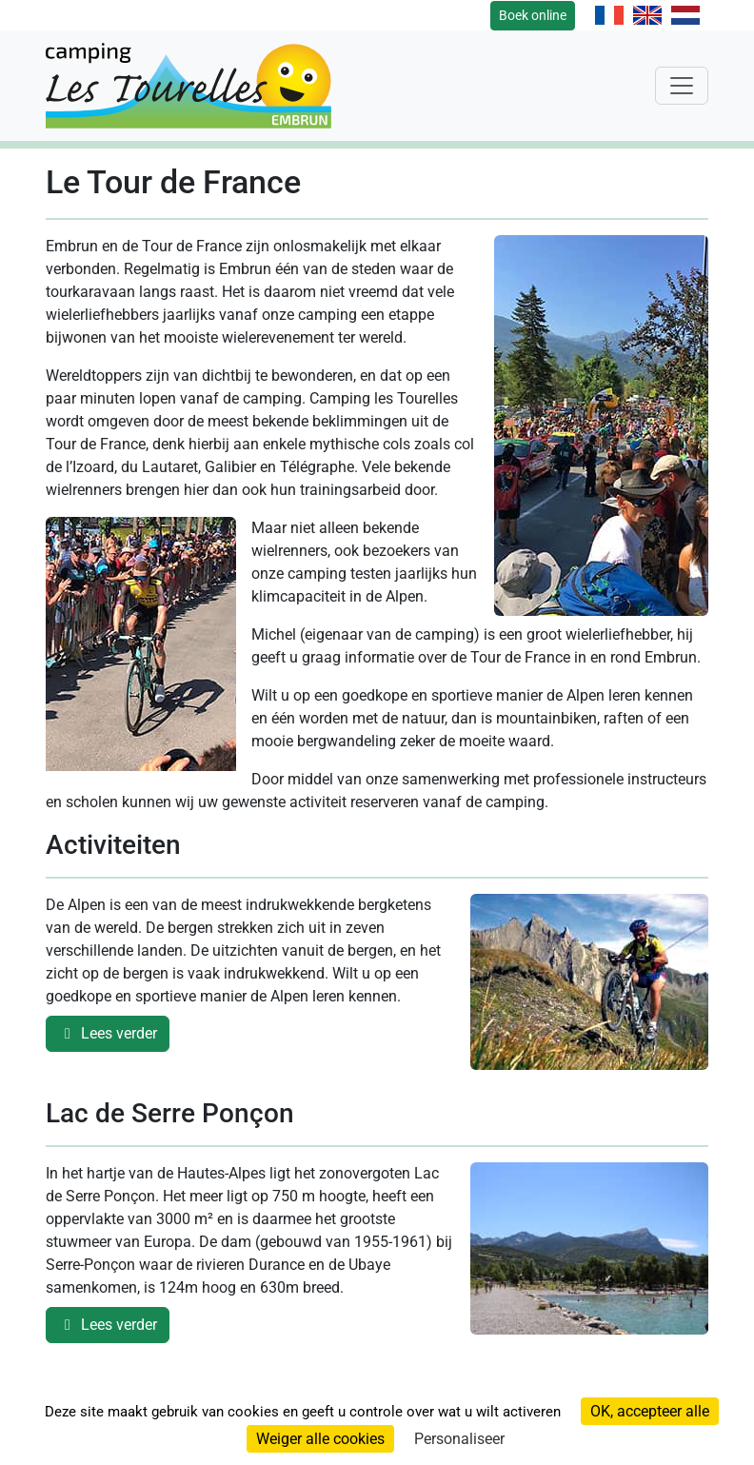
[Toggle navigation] (681, 86)
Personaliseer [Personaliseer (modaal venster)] (459, 1439)
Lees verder (107, 1033)
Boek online (532, 15)
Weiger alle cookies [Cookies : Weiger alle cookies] (320, 1439)
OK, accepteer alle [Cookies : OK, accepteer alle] (649, 1411)
